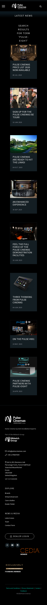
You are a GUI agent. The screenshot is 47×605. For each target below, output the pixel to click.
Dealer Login (19, 536)
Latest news (9, 518)
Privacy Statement (28, 588)
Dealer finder (10, 504)
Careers (37, 588)
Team (7, 522)
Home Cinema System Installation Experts (20, 429)
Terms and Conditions (13, 588)
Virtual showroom (11, 497)
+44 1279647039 (12, 455)
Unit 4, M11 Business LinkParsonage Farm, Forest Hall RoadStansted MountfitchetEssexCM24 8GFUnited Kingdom (17, 468)
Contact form (10, 525)
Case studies (10, 500)
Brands (7, 493)
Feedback (23, 591)
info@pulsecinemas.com (15, 451)
